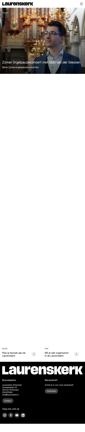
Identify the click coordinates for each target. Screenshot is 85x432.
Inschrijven (51, 391)
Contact (7, 401)
